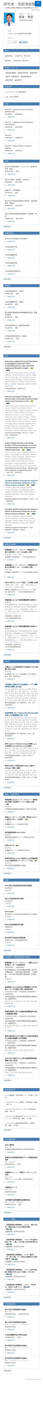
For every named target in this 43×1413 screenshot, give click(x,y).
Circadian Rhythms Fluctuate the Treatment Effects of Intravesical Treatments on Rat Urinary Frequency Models (21, 483)
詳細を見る (10, 117)
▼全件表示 (7, 226)
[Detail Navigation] (38, 4)
